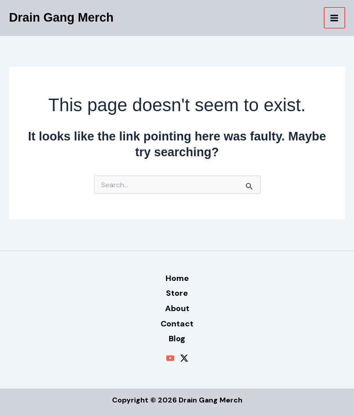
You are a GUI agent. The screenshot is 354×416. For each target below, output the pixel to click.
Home (177, 278)
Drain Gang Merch (61, 17)
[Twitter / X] (184, 358)
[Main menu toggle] (334, 18)
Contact (177, 323)
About (177, 308)
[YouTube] (170, 358)
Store (177, 293)
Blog (177, 338)
